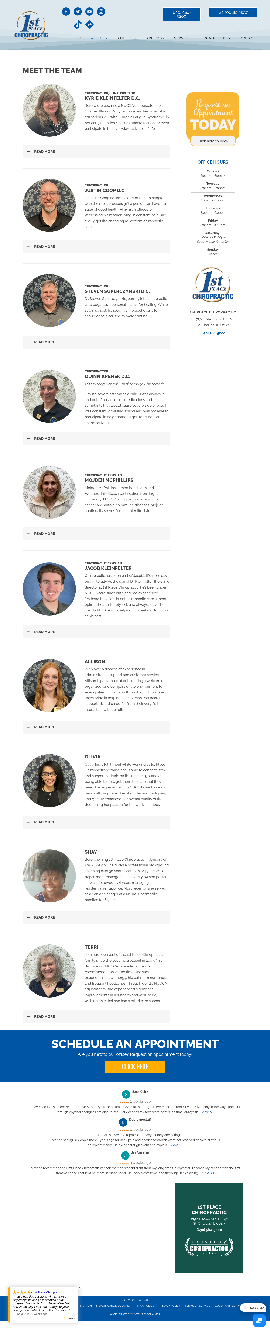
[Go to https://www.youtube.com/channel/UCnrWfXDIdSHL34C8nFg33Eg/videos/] (89, 12)
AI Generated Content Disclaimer (135, 1314)
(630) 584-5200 (212, 333)
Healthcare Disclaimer (113, 1305)
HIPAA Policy (145, 1305)
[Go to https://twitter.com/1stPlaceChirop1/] (78, 12)
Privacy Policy (169, 1305)
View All (207, 1112)
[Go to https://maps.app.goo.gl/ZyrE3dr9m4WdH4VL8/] (89, 24)
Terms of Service (197, 1305)
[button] (96, 151)
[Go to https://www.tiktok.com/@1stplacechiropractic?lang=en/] (78, 24)
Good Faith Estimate (230, 1305)
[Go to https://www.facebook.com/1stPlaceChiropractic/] (66, 12)
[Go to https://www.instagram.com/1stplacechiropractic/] (101, 12)
